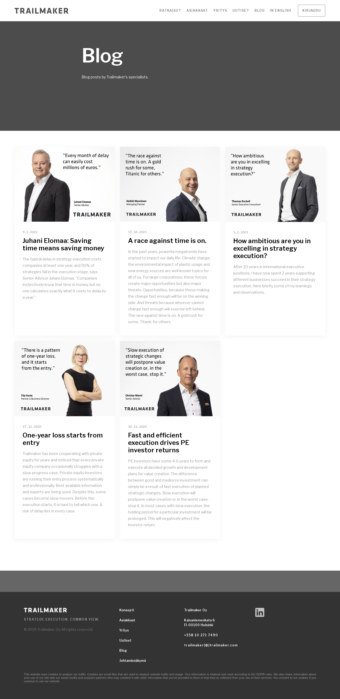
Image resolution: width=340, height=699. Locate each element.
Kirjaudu (311, 10)
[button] (170, 10)
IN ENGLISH (280, 10)
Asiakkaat (127, 620)
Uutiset (240, 10)
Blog (259, 10)
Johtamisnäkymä (132, 661)
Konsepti (126, 610)
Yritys (124, 630)
